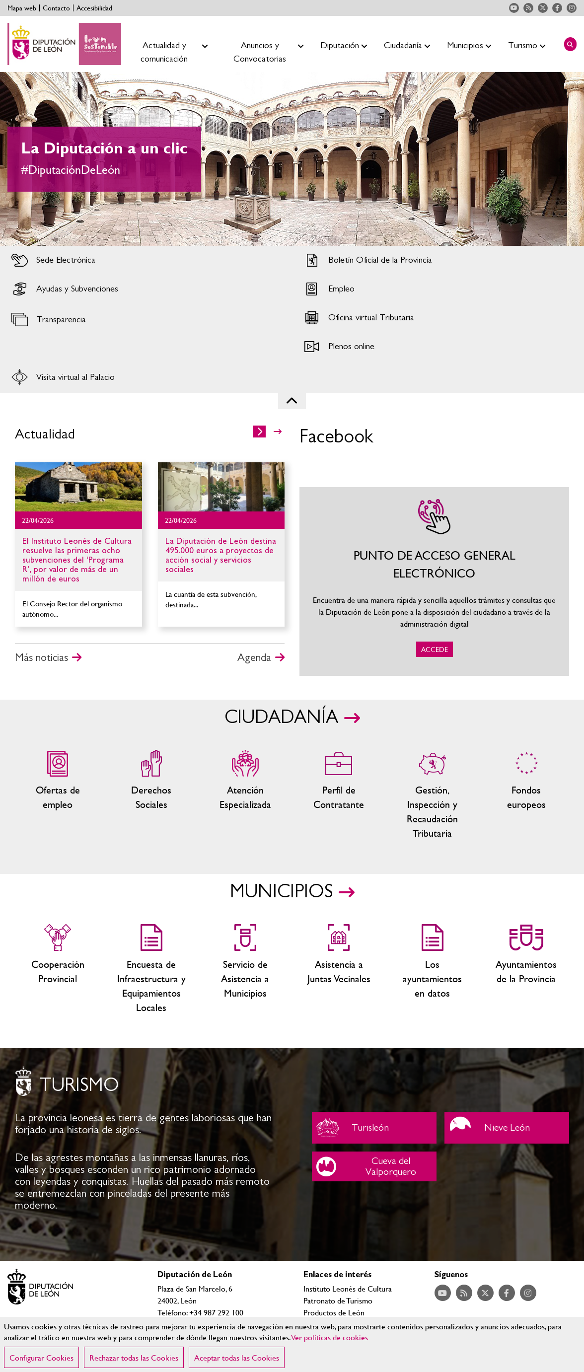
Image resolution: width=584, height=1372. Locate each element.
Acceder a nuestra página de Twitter (543, 8)
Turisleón (374, 1128)
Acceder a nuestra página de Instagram (572, 8)
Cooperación (58, 969)
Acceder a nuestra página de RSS (528, 8)
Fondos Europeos (526, 795)
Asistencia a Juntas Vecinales (339, 969)
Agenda (254, 657)
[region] (292, 1344)
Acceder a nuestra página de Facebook (557, 8)
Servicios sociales (152, 795)
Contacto (56, 7)
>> (278, 431)
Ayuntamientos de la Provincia (526, 969)
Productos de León (334, 1312)
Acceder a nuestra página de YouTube (514, 8)
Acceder (146, 260)
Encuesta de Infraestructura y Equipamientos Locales (152, 969)
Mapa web (21, 7)
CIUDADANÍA (281, 717)
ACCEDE (434, 581)
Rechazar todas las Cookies (133, 1357)
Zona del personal (339, 795)
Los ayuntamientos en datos (433, 969)
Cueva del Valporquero (374, 1166)
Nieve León (506, 1128)
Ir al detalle (78, 486)
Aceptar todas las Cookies (236, 1357)
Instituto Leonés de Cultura (347, 1288)
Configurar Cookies (41, 1357)
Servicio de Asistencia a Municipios (245, 969)
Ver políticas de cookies (330, 1337)
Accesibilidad (94, 7)
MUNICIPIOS (281, 891)
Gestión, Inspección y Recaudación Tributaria (433, 795)
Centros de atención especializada (245, 795)
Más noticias (41, 657)
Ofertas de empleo (58, 795)
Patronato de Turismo (337, 1300)
